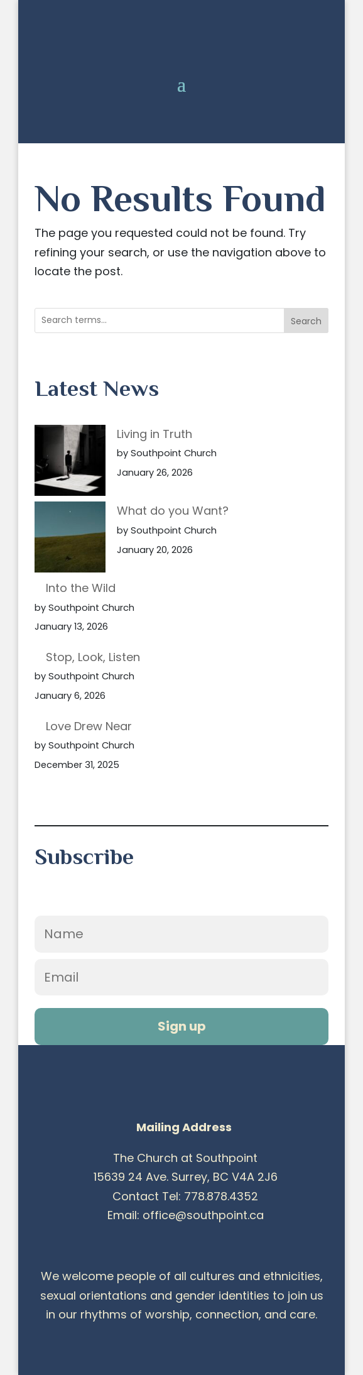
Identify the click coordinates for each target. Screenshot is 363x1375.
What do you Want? (173, 510)
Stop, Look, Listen (93, 657)
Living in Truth (154, 434)
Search (306, 321)
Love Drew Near (89, 726)
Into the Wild (81, 588)
